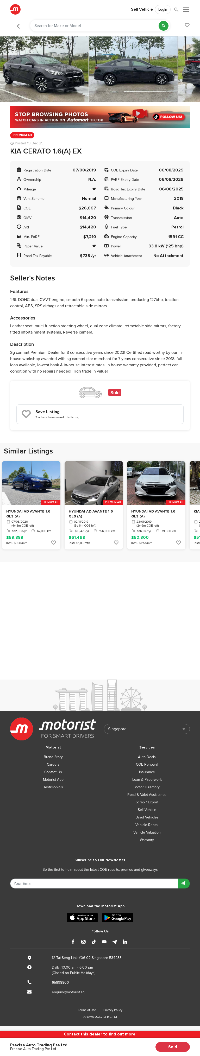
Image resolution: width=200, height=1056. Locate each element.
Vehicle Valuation (147, 832)
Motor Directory (147, 787)
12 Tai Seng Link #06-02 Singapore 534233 (87, 958)
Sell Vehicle (142, 9)
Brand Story (53, 757)
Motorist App (53, 779)
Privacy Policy (112, 1010)
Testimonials (53, 787)
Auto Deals (147, 757)
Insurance (147, 772)
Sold (172, 1046)
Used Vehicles (147, 817)
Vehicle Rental (146, 825)
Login (162, 9)
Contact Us (53, 772)
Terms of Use (87, 1010)
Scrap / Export (147, 802)
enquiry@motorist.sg (68, 992)
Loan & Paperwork (147, 779)
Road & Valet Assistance (146, 794)
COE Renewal (147, 764)
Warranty (147, 840)
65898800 (60, 982)
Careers (53, 764)
